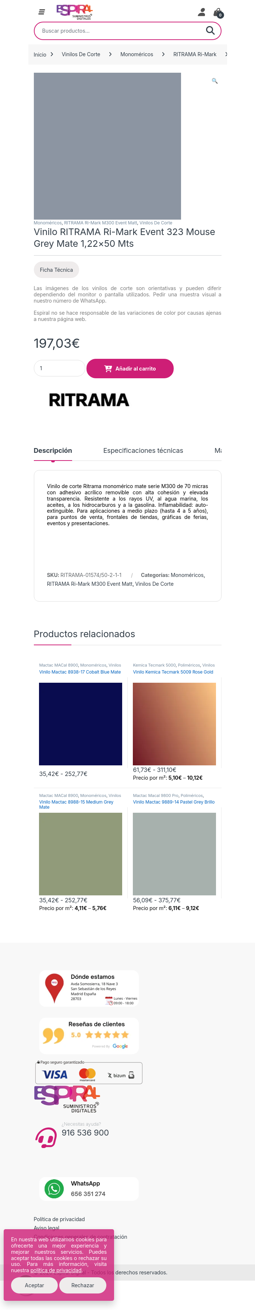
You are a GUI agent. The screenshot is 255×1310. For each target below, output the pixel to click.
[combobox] (117, 30)
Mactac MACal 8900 (58, 665)
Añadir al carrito (136, 368)
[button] (215, 80)
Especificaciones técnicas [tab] (143, 450)
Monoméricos (136, 54)
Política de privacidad (59, 1219)
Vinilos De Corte (81, 54)
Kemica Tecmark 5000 (154, 665)
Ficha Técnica (56, 270)
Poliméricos (189, 665)
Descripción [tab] (53, 450)
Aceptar (34, 1285)
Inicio (40, 54)
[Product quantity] (59, 368)
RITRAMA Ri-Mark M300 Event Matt (100, 222)
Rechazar (82, 1285)
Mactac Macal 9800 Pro (155, 795)
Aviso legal (47, 1228)
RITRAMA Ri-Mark (194, 54)
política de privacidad (56, 1270)
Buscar (210, 30)
